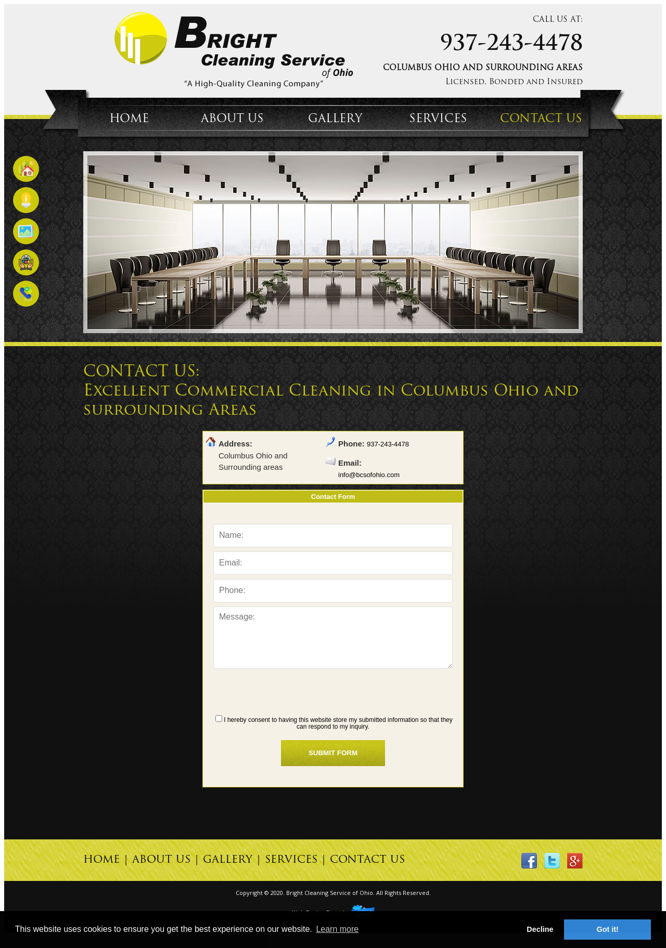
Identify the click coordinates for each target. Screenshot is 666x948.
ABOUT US (232, 119)
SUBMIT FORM (333, 753)
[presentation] (333, 693)
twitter (552, 860)
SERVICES (438, 119)
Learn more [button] (337, 929)
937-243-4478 (511, 44)
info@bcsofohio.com (369, 475)
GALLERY (335, 119)
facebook (529, 860)
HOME (129, 119)
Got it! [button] (608, 929)
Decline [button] (540, 929)
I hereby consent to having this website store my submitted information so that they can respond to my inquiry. (334, 723)
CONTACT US (541, 119)
